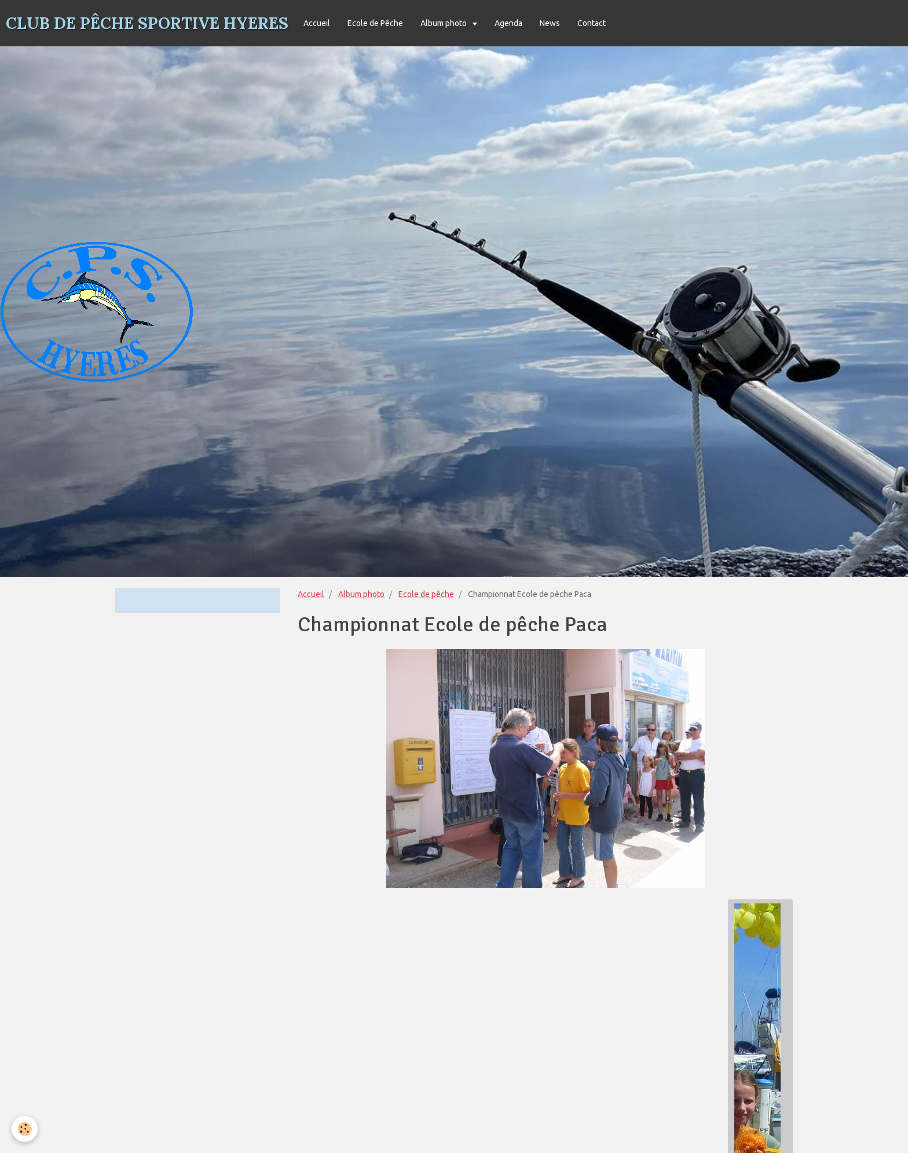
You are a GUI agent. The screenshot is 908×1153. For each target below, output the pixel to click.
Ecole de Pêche (375, 23)
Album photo (444, 23)
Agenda (508, 23)
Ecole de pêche (426, 594)
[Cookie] (25, 1129)
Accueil (316, 23)
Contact (591, 23)
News (550, 23)
